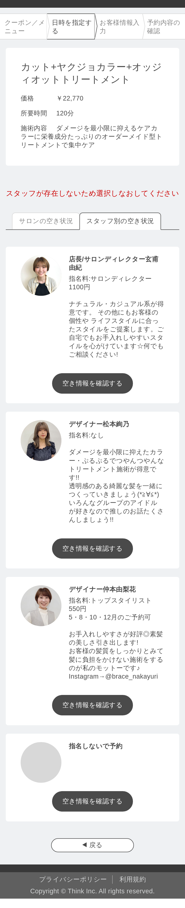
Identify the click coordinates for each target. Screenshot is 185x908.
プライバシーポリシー (73, 879)
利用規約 (132, 879)
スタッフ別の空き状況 (120, 221)
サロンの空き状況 (46, 221)
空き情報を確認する (92, 383)
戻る (96, 845)
